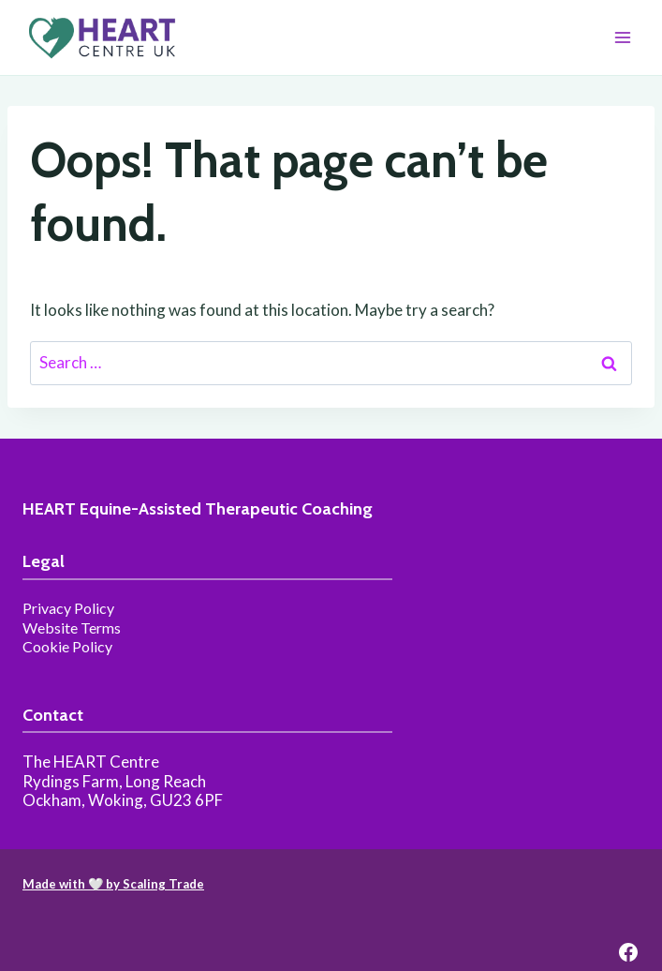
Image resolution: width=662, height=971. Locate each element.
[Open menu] (622, 37)
